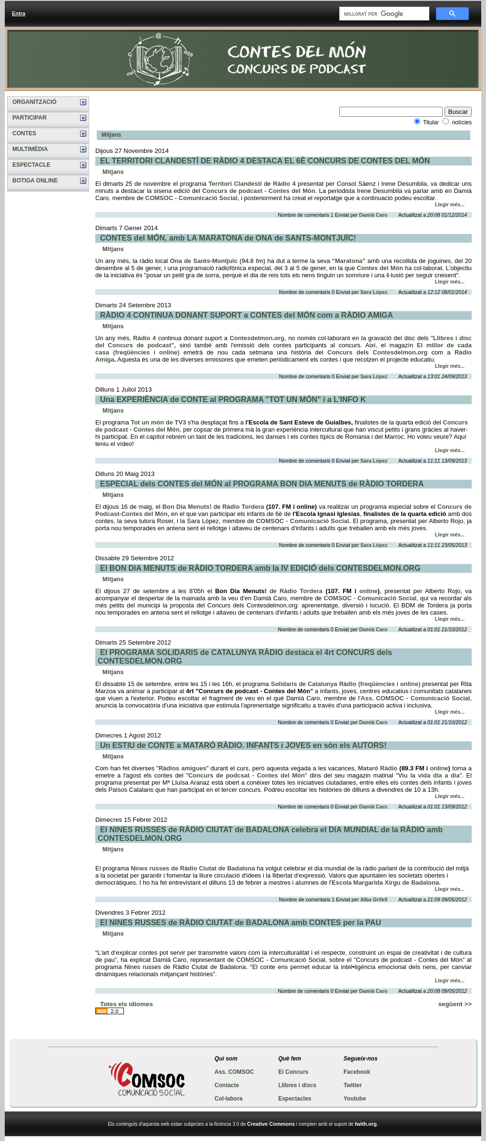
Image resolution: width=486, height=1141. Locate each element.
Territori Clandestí (235, 183)
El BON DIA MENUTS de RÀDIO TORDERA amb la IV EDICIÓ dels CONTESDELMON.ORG (260, 568)
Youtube (355, 1098)
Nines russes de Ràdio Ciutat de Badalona (193, 868)
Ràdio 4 (284, 183)
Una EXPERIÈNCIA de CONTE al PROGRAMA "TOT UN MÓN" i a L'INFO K (233, 399)
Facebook (357, 1072)
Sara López (374, 292)
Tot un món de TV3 (158, 422)
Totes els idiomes (126, 1004)
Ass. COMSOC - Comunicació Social (415, 698)
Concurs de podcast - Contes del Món (258, 190)
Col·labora (228, 1098)
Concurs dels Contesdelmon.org (375, 352)
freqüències (132, 352)
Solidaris (284, 683)
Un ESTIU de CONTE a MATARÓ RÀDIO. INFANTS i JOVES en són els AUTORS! (243, 745)
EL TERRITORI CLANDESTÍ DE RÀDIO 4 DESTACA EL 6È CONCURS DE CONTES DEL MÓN (265, 161)
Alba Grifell (374, 899)
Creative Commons (271, 1124)
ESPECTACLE (31, 165)
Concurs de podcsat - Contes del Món (246, 775)
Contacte (226, 1085)
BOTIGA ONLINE (35, 180)
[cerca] (383, 14)
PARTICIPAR (29, 117)
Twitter (353, 1085)
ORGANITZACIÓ (34, 102)
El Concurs (293, 1072)
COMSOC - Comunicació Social (191, 198)
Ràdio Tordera (244, 506)
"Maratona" (349, 260)
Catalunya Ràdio (332, 683)
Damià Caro (374, 215)
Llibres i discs (297, 1085)
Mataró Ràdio (377, 768)
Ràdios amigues (182, 768)
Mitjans (111, 134)
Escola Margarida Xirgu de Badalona (385, 882)
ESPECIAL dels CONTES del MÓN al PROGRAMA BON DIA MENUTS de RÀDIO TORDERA (262, 484)
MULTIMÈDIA (30, 149)
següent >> (455, 1004)
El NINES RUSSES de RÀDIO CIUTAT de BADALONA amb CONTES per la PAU (240, 923)
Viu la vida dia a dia (428, 775)
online (168, 352)
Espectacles (294, 1098)
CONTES (24, 133)
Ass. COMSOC (234, 1072)
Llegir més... (450, 204)
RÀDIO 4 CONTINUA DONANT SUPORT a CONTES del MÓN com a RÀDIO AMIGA (246, 315)
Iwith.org (366, 1124)
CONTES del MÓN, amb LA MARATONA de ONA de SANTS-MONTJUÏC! (228, 238)
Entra (18, 13)
